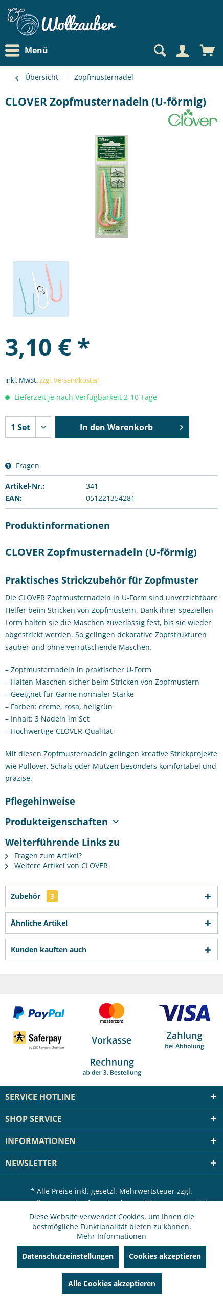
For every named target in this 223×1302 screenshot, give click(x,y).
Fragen (22, 465)
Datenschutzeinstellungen (68, 1256)
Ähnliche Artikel (39, 923)
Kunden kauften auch (48, 949)
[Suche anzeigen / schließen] (159, 51)
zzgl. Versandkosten (69, 380)
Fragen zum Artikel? (43, 855)
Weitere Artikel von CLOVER (56, 865)
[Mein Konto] (182, 51)
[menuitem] (29, 51)
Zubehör (34, 896)
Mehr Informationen (111, 1236)
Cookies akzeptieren (165, 1256)
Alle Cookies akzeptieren (111, 1283)
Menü (26, 51)
